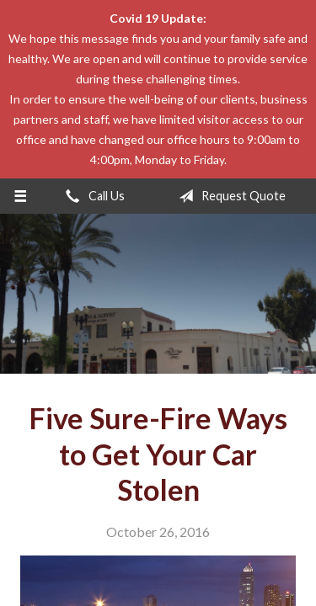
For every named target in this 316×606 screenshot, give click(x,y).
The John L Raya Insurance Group (158, 293)
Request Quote (229, 196)
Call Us (92, 196)
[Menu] (20, 196)
